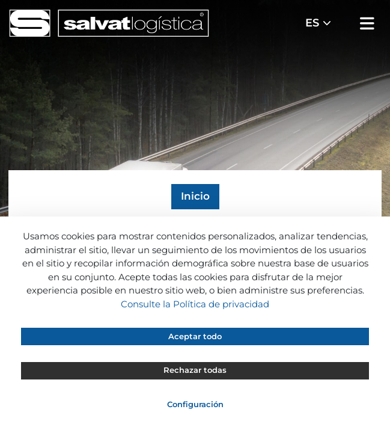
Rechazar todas (195, 370)
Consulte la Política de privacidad (195, 304)
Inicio (195, 196)
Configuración (195, 404)
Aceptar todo (195, 336)
